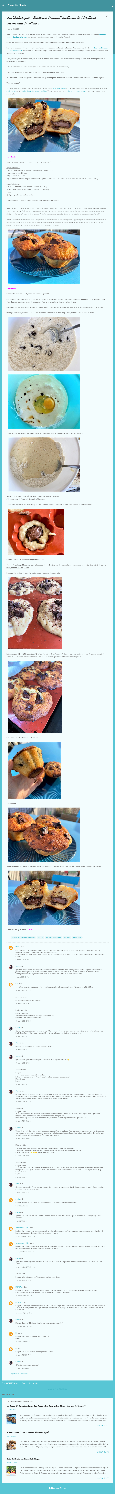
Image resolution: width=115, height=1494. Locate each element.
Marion (18, 947)
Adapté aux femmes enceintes (23, 937)
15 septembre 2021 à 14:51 (25, 1237)
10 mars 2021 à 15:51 (23, 990)
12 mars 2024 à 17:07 (23, 1355)
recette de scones (59, 88)
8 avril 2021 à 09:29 (22, 1177)
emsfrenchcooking (22, 1228)
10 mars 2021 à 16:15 (23, 1004)
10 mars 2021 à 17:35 (23, 1063)
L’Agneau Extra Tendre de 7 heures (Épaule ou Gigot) (27, 1432)
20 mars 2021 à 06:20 (23, 1121)
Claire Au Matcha (16, 5)
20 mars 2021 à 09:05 (23, 1138)
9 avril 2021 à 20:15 (22, 1206)
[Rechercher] (111, 6)
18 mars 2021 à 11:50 (23, 1102)
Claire (17, 966)
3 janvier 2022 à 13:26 (23, 1280)
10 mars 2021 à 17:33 (23, 1036)
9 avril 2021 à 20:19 (22, 1221)
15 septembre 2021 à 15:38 (25, 1267)
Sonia (17, 1199)
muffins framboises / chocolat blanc (34, 91)
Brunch (40, 937)
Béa (16, 984)
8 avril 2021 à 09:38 (22, 1193)
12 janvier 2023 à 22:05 (23, 1326)
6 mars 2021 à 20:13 (22, 960)
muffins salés (12, 91)
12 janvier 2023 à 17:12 (23, 1296)
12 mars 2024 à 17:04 (23, 1342)
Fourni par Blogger (57, 1488)
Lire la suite (103, 1426)
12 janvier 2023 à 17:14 (23, 1313)
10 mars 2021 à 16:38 (23, 1021)
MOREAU (18, 1287)
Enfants (67, 937)
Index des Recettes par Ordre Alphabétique (23, 1458)
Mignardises (77, 937)
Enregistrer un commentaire (19, 1374)
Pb (16, 1333)
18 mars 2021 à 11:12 (23, 1084)
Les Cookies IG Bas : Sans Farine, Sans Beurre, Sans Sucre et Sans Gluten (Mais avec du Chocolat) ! (46, 1406)
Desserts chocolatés (53, 937)
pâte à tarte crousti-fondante (77, 91)
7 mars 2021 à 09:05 (22, 977)
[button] (107, 16)
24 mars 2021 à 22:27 (23, 1156)
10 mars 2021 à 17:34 (23, 1050)
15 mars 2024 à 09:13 (23, 1368)
